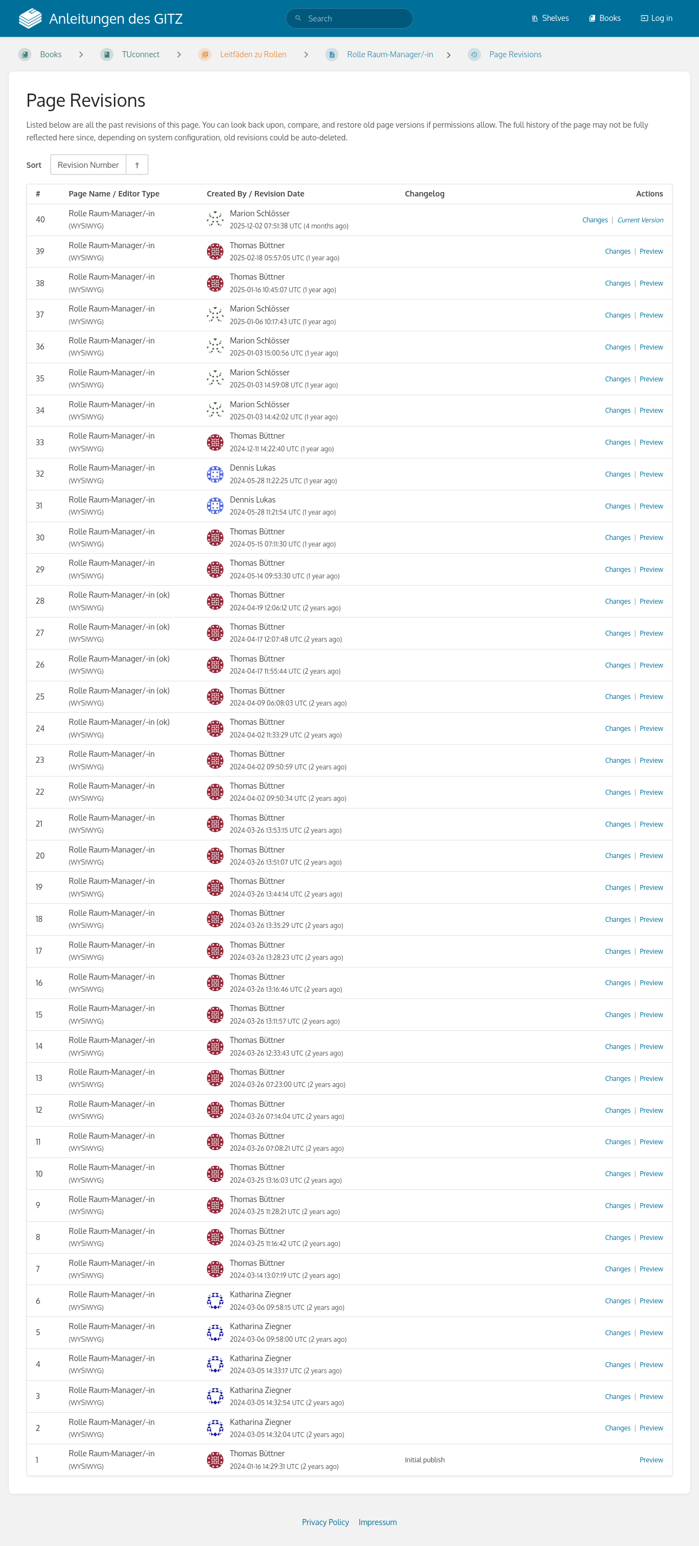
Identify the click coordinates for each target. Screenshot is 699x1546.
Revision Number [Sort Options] (88, 165)
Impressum (378, 1522)
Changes (595, 220)
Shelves (550, 18)
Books (604, 18)
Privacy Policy (325, 1522)
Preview (651, 251)
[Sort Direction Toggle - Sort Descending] (136, 164)
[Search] (298, 18)
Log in (657, 18)
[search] (349, 18)
